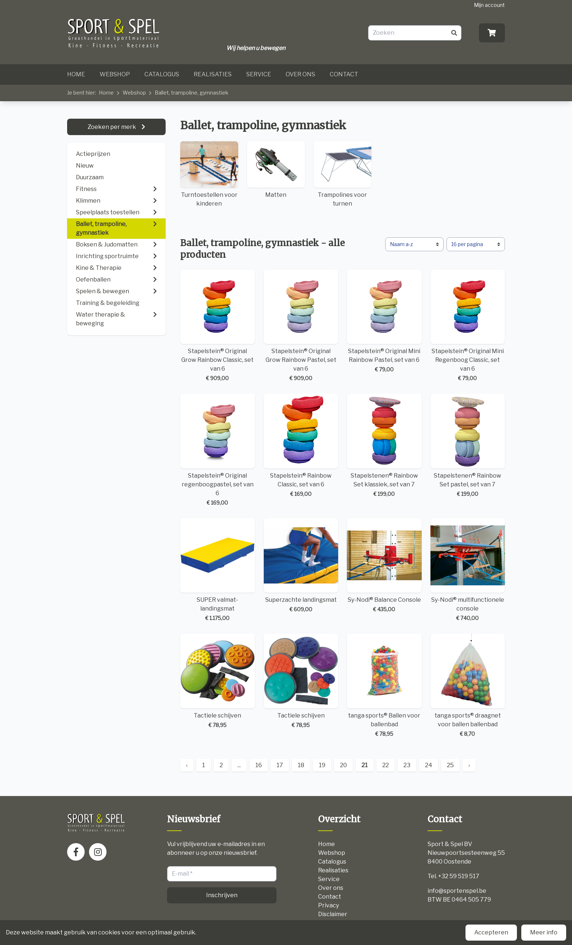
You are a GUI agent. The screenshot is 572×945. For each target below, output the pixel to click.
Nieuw (85, 165)
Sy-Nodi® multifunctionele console (467, 570)
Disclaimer (332, 914)
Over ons (300, 74)
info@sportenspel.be (457, 890)
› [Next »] (469, 765)
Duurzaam (90, 177)
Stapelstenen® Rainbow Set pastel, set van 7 (467, 446)
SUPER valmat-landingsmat (217, 570)
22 (385, 765)
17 (280, 765)
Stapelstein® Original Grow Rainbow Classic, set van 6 (217, 325)
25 (450, 765)
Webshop (115, 74)
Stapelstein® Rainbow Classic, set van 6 (301, 446)
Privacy (328, 905)
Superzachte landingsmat (301, 565)
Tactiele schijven (217, 681)
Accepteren (491, 932)
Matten (276, 169)
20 (343, 765)
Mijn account (489, 5)
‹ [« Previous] (187, 765)
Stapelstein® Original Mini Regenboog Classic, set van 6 (467, 325)
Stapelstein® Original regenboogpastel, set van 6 (217, 450)
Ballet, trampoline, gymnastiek (191, 92)
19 (322, 765)
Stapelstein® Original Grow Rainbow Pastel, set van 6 (301, 325)
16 (258, 765)
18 (301, 765)
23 (406, 765)
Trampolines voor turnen (343, 174)
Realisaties (213, 74)
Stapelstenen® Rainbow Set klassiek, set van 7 (384, 446)
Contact (344, 74)
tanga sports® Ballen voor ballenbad (384, 686)
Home (76, 74)
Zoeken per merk (112, 126)
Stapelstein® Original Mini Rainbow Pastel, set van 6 (384, 321)
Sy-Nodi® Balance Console (384, 565)
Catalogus (161, 74)
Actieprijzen (93, 153)
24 (428, 765)
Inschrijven (221, 895)
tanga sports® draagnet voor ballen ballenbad (467, 686)
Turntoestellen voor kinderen (209, 174)
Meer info (543, 932)
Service (258, 74)
